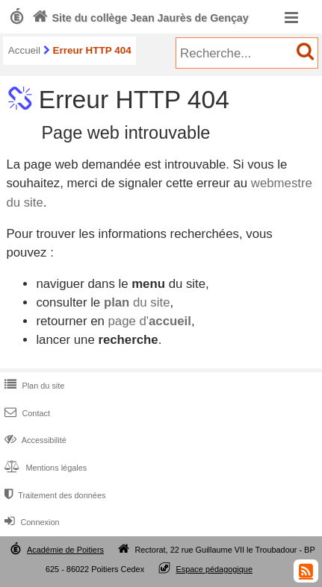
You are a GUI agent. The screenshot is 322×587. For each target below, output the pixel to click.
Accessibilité (33, 440)
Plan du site (32, 385)
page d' (149, 321)
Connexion (30, 522)
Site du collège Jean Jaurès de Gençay (139, 18)
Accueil (24, 50)
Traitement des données (53, 495)
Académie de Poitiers (65, 549)
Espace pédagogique (214, 569)
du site (137, 302)
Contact (25, 413)
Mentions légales (44, 467)
